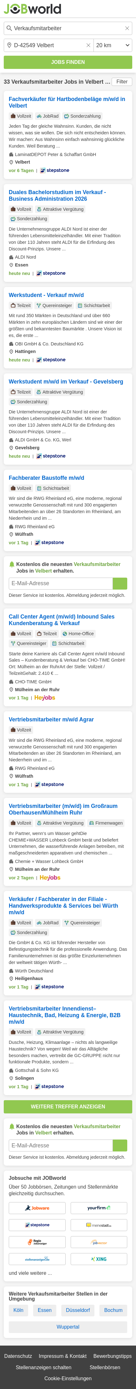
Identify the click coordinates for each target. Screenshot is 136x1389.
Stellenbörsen (105, 1367)
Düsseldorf (78, 1310)
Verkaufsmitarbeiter (37, 82)
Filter (122, 81)
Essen (45, 1310)
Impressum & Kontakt (63, 1356)
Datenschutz (18, 1356)
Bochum (113, 1310)
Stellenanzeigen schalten (43, 1367)
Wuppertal (68, 1327)
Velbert (94, 82)
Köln (18, 1310)
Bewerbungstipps (112, 1356)
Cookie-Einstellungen (68, 1378)
